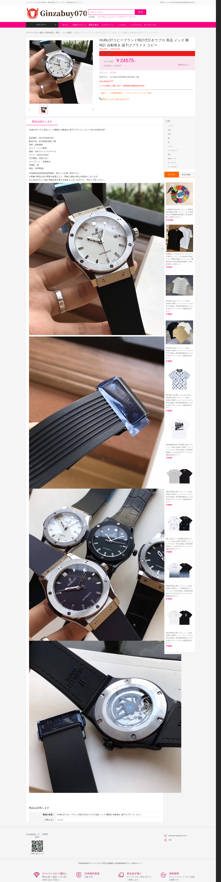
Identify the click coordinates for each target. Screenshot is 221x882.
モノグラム (102, 17)
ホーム (65, 25)
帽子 (169, 154)
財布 (169, 130)
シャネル (122, 25)
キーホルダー (173, 167)
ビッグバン (112, 17)
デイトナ (132, 17)
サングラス (172, 163)
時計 (58, 32)
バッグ (170, 126)
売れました (183, 65)
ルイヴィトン (108, 25)
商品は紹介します (42, 121)
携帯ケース (172, 159)
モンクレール (150, 25)
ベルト (170, 146)
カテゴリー (46, 25)
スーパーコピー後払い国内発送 (40, 32)
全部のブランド (79, 25)
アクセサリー (173, 150)
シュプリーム (136, 25)
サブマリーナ (123, 17)
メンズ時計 (67, 32)
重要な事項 (94, 25)
